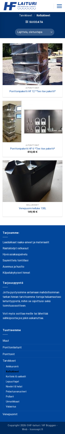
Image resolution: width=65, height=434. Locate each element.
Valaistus (11, 406)
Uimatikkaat (12, 401)
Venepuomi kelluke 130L (32, 208)
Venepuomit (10, 414)
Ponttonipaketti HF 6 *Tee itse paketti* (32, 148)
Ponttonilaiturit (12, 347)
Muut (6, 340)
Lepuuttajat (12, 381)
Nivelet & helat (14, 386)
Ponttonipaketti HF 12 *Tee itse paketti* (33, 91)
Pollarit (10, 396)
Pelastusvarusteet (16, 391)
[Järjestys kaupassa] (34, 32)
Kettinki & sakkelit (16, 376)
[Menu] (59, 6)
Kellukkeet (12, 371)
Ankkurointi (12, 366)
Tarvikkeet (25, 15)
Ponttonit (9, 354)
